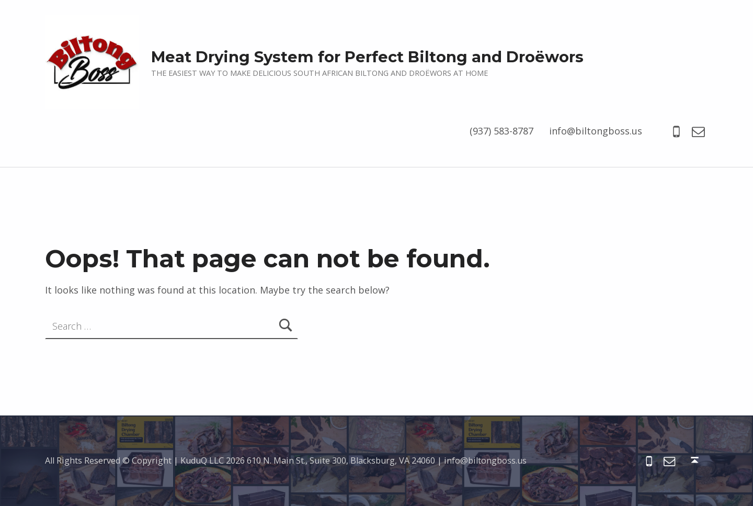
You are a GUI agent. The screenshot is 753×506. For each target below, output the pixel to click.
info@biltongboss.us (595, 131)
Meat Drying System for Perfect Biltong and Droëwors (367, 57)
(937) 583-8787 (501, 131)
